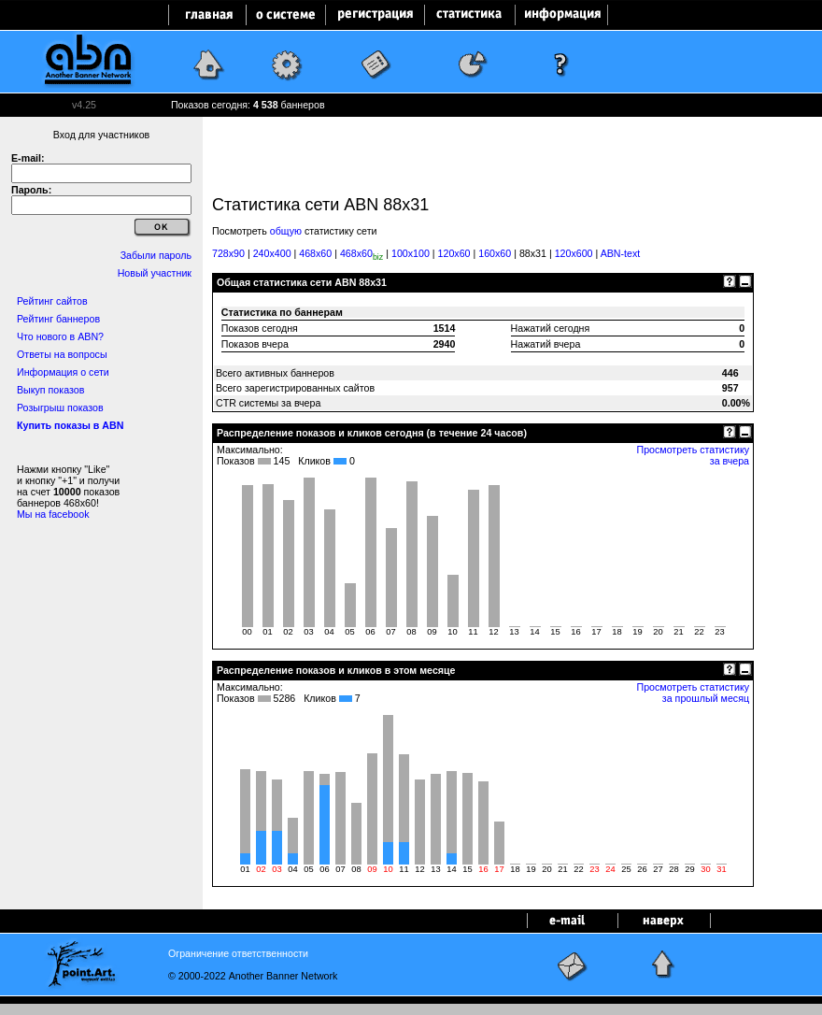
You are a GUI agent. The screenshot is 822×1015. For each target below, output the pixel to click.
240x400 (272, 253)
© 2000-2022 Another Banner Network (252, 975)
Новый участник (154, 273)
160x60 (494, 253)
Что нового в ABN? (60, 336)
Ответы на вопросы (62, 354)
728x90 (228, 253)
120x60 (454, 253)
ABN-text (621, 253)
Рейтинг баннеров (58, 318)
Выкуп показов (50, 389)
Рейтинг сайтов (52, 301)
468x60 (315, 253)
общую (286, 230)
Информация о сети (63, 372)
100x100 (410, 253)
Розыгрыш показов (60, 407)
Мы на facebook (53, 514)
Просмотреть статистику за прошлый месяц (694, 692)
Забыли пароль (155, 255)
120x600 (574, 253)
